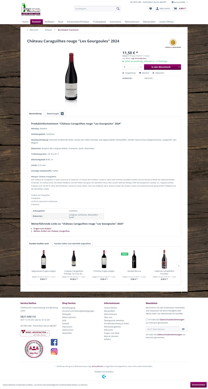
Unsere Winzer (110, 307)
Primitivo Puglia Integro (104, 271)
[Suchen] (118, 8)
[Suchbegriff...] (97, 8)
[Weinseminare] (132, 21)
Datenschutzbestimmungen (172, 319)
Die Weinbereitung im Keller (116, 323)
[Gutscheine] (115, 21)
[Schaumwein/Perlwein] (78, 21)
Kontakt (65, 323)
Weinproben (109, 311)
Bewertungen (55, 113)
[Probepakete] (99, 21)
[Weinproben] (149, 21)
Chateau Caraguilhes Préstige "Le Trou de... (74, 272)
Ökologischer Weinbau (114, 320)
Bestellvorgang (68, 307)
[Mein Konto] (163, 8)
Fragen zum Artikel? (41, 228)
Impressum (67, 326)
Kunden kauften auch (39, 243)
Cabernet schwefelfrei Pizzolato (164, 272)
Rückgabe (66, 314)
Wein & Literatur (111, 336)
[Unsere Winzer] (166, 21)
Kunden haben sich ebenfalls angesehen (72, 243)
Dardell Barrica (134, 271)
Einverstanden (198, 384)
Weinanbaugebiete (112, 326)
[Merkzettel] (150, 8)
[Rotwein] (36, 21)
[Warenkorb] (180, 8)
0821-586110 (28, 316)
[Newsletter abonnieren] (183, 329)
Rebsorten (108, 330)
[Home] (25, 21)
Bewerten (158, 73)
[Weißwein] (49, 21)
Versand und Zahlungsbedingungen (78, 311)
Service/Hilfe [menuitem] (179, 2)
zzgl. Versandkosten (138, 58)
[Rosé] (60, 21)
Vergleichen (129, 73)
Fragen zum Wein (112, 333)
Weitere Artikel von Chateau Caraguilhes (50, 231)
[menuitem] (97, 8)
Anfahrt (107, 339)
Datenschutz (67, 330)
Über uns (108, 317)
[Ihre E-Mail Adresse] (162, 329)
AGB (64, 320)
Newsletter (67, 333)
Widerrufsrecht (69, 317)
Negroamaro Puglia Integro (44, 271)
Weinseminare (110, 314)
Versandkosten (97, 366)
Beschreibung (35, 113)
